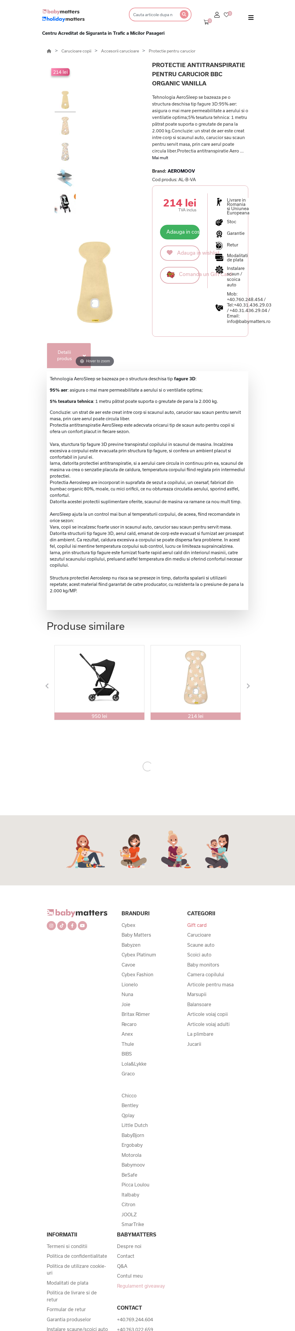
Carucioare (199, 935)
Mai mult (160, 157)
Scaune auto (200, 945)
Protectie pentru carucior (172, 50)
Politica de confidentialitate (77, 1256)
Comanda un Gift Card (183, 274)
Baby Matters (136, 935)
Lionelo (130, 984)
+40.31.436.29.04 (248, 310)
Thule (128, 1044)
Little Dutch (135, 1125)
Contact (125, 1256)
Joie (126, 1004)
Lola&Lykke (134, 1064)
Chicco (129, 1095)
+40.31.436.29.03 (252, 304)
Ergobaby (132, 1145)
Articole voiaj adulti (208, 1024)
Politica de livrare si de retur (72, 1296)
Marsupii (196, 994)
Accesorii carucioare (120, 50)
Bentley (130, 1105)
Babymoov (133, 1165)
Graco (128, 1073)
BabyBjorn (133, 1135)
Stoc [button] (231, 222)
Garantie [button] (236, 233)
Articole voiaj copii (207, 1014)
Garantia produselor (69, 1319)
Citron (128, 1204)
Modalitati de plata (67, 1283)
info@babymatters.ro (249, 321)
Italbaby (130, 1194)
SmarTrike (133, 1224)
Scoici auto (199, 954)
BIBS (127, 1054)
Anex (127, 1034)
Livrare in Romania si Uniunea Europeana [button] (238, 206)
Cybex (128, 925)
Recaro (129, 1024)
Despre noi (129, 1246)
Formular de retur (66, 1309)
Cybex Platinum (139, 954)
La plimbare (200, 1034)
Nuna (127, 994)
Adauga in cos (183, 232)
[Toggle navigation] (251, 19)
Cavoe (128, 964)
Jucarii (194, 1044)
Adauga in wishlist (183, 252)
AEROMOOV (181, 171)
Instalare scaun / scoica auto (236, 276)
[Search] (152, 14)
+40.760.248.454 (245, 299)
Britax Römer (136, 1014)
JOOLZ (129, 1214)
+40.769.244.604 (135, 1319)
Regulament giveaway (141, 1286)
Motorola (131, 1155)
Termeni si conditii (67, 1246)
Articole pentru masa (210, 984)
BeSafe (129, 1175)
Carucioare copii (76, 50)
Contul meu (130, 1276)
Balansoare (199, 1004)
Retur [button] (232, 245)
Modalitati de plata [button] (237, 257)
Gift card (197, 925)
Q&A (122, 1266)
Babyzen (131, 945)
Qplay (128, 1115)
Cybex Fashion (137, 974)
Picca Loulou (135, 1184)
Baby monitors (203, 964)
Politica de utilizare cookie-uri (76, 1269)
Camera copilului (205, 974)
